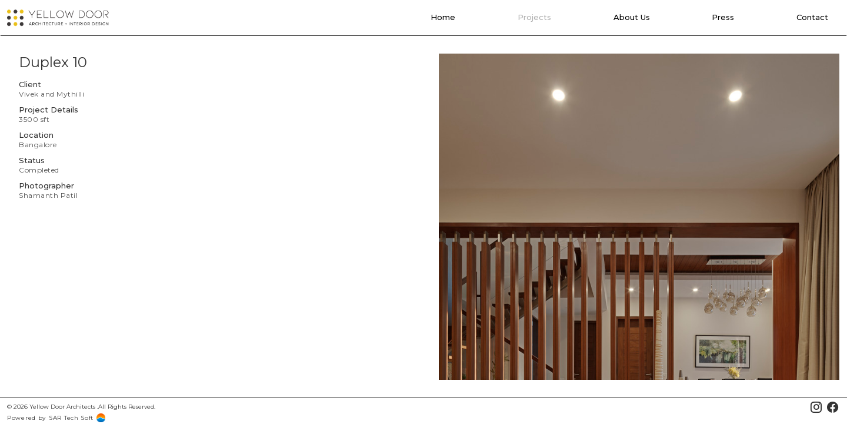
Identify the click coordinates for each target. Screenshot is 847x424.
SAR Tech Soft (71, 417)
